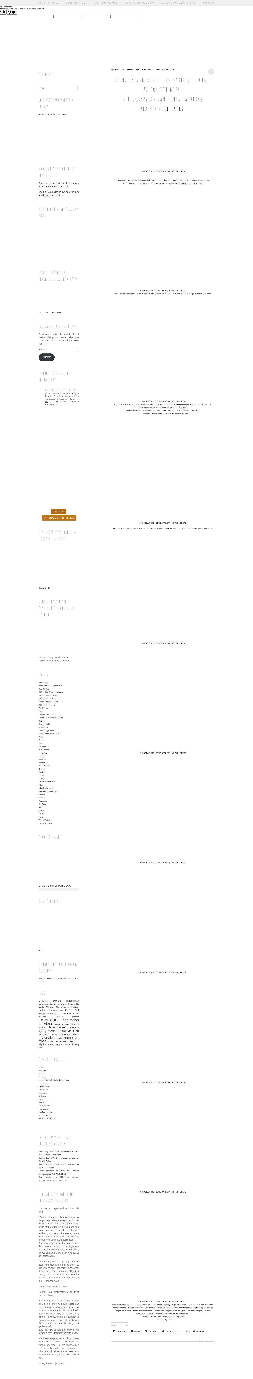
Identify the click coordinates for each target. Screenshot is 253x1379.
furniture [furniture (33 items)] (59, 1017)
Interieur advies (105, 3)
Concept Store (44, 715)
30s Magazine (44, 1106)
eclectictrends (44, 1102)
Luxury (41, 779)
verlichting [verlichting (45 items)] (74, 1044)
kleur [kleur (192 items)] (62, 1030)
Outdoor (42, 798)
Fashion (42, 740)
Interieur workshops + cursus (59, 134)
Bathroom (42, 759)
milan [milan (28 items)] (77, 1038)
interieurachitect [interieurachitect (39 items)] (61, 1024)
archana (42, 1074)
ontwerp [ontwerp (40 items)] (64, 1041)
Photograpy (43, 801)
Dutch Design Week (46, 731)
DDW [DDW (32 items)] (61, 1011)
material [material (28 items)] (76, 1035)
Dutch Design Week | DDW (49, 734)
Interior (41, 756)
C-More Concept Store (179, 3)
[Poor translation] (12, 12)
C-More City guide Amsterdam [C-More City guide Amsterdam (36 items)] (62, 1007)
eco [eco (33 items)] (53, 1014)
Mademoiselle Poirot (47, 1118)
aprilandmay (43, 1115)
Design (41, 721)
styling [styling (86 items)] (43, 1044)
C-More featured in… (47, 699)
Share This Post (205, 1341)
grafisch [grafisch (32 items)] (75, 1017)
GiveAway (42, 747)
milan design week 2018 (48, 791)
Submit (47, 357)
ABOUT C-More (48, 3)
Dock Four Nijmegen (140, 3)
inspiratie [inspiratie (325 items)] (48, 1019)
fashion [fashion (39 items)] (75, 1014)
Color (41, 711)
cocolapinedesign (45, 1112)
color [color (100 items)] (42, 1010)
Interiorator (43, 1083)
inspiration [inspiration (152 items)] (70, 1020)
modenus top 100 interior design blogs (54, 1080)
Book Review (44, 689)
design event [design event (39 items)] (45, 1014)
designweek (43, 727)
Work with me (76, 3)
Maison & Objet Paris (47, 782)
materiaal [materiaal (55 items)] (65, 1034)
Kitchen (42, 769)
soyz (40, 1067)
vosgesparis (43, 1109)
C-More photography (47, 705)
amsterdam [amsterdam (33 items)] (43, 1001)
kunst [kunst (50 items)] (55, 1034)
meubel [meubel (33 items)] (59, 1038)
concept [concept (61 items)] (52, 1010)
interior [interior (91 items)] (52, 1031)
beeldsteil (42, 1070)
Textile (41, 811)
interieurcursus (44, 1086)
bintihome (42, 1096)
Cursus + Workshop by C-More (51, 718)
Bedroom (42, 763)
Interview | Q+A (45, 766)
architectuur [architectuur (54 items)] (72, 1000)
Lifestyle (42, 772)
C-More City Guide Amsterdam (51, 692)
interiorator (43, 1093)
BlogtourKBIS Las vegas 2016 (50, 686)
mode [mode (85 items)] (42, 1041)
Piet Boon (42, 804)
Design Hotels (44, 724)
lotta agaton (43, 1090)
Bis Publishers (167, 109)
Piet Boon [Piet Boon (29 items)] (74, 1041)
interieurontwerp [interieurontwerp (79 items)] (57, 1027)
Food (41, 743)
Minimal (42, 795)
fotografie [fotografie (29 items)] (42, 1017)
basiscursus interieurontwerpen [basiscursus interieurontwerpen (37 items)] (53, 1004)
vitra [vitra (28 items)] (40, 1048)
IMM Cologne (44, 750)
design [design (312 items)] (72, 1009)
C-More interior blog (55, 885)
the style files (44, 1077)
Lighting (42, 775)
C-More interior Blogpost (48, 702)
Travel (41, 814)
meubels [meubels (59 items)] (69, 1037)
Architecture (43, 683)
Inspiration (43, 753)
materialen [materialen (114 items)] (47, 1038)
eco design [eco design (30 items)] (61, 1014)
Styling (41, 807)
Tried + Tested (44, 820)
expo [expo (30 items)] (69, 1014)
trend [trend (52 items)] (58, 1044)
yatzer (41, 1099)
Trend (41, 817)
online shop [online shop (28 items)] (53, 1041)
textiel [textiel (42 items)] (51, 1044)
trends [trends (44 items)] (64, 1044)
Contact (208, 3)
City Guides (43, 708)
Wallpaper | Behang (46, 823)
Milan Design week (46, 788)
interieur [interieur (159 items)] (45, 1024)
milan (41, 785)
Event (41, 737)
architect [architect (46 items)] (57, 1001)
